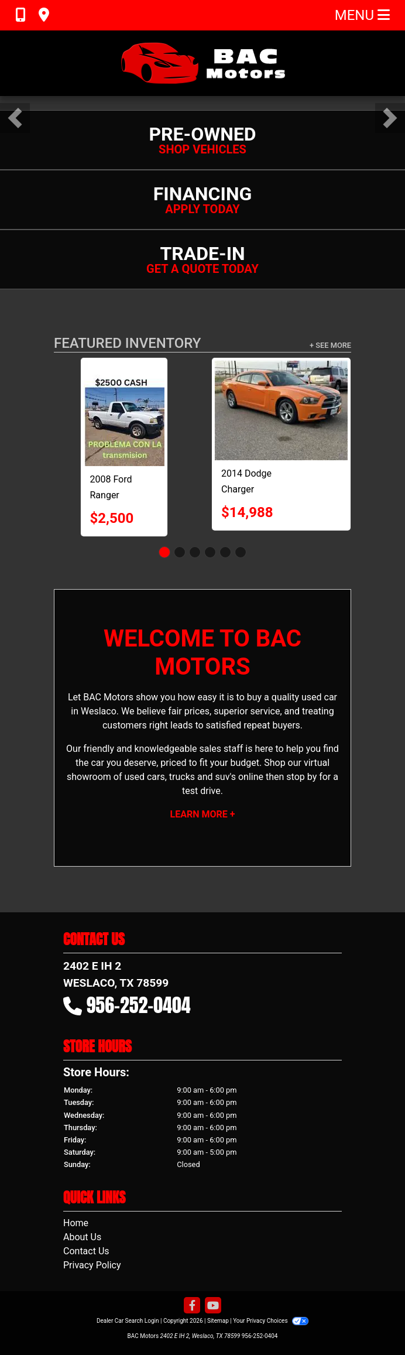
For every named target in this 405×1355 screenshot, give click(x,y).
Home (75, 1223)
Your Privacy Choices (270, 1321)
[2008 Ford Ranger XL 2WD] (124, 413)
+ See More (330, 345)
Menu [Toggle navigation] (362, 15)
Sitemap (218, 1321)
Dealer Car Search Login (128, 1321)
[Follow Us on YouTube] (213, 1306)
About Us (82, 1237)
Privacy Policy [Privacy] (92, 1265)
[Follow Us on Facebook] (192, 1306)
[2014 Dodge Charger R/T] (281, 410)
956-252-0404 (139, 1005)
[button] (15, 118)
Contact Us (86, 1251)
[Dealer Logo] (202, 63)
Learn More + (202, 814)
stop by (301, 776)
